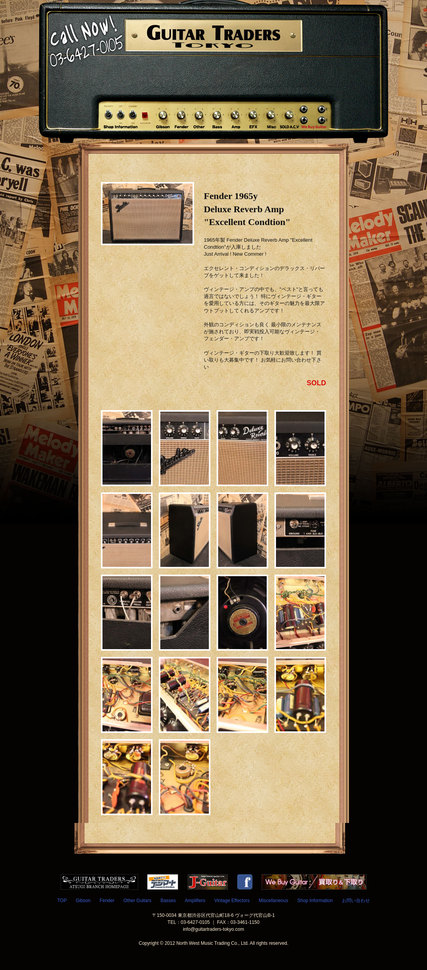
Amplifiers (195, 900)
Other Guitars (137, 900)
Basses (167, 900)
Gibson (83, 900)
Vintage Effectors (232, 900)
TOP (61, 900)
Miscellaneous (273, 900)
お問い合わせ (356, 900)
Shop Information (315, 900)
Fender (107, 900)
